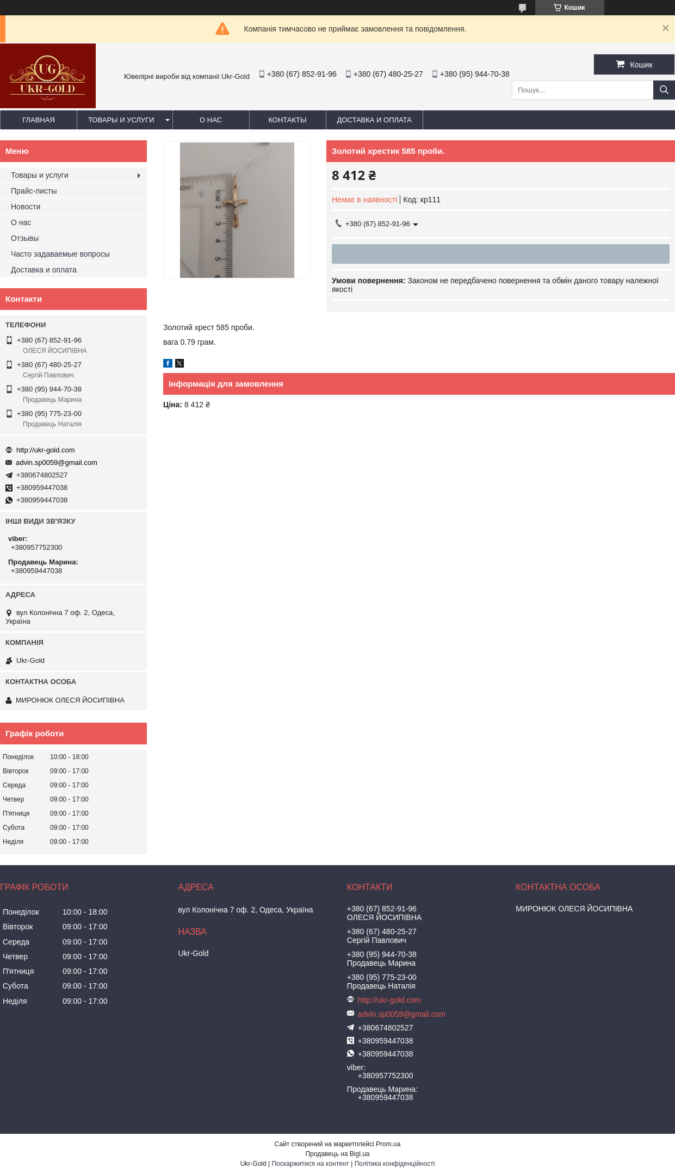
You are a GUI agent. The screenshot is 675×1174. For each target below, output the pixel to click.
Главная (38, 120)
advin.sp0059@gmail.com (56, 462)
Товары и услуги (121, 120)
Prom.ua (388, 1144)
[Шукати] (664, 90)
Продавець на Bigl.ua (337, 1154)
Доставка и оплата (374, 120)
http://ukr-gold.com (45, 450)
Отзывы (25, 238)
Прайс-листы (34, 191)
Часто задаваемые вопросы (60, 254)
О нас (211, 120)
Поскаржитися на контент (310, 1163)
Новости (25, 206)
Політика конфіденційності (395, 1163)
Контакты (287, 120)
